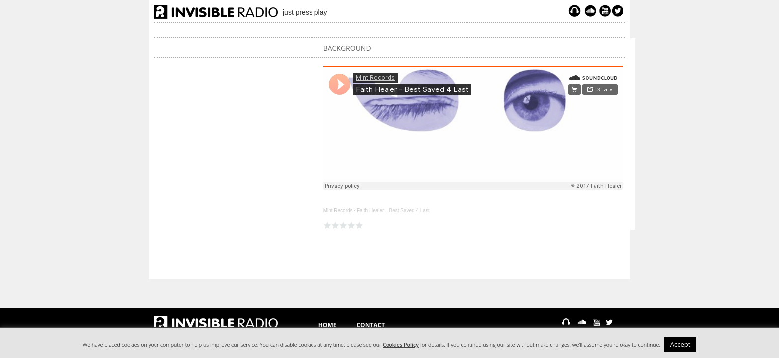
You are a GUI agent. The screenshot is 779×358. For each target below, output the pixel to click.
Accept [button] (680, 344)
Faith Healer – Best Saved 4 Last (393, 210)
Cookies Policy (401, 344)
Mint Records (338, 210)
